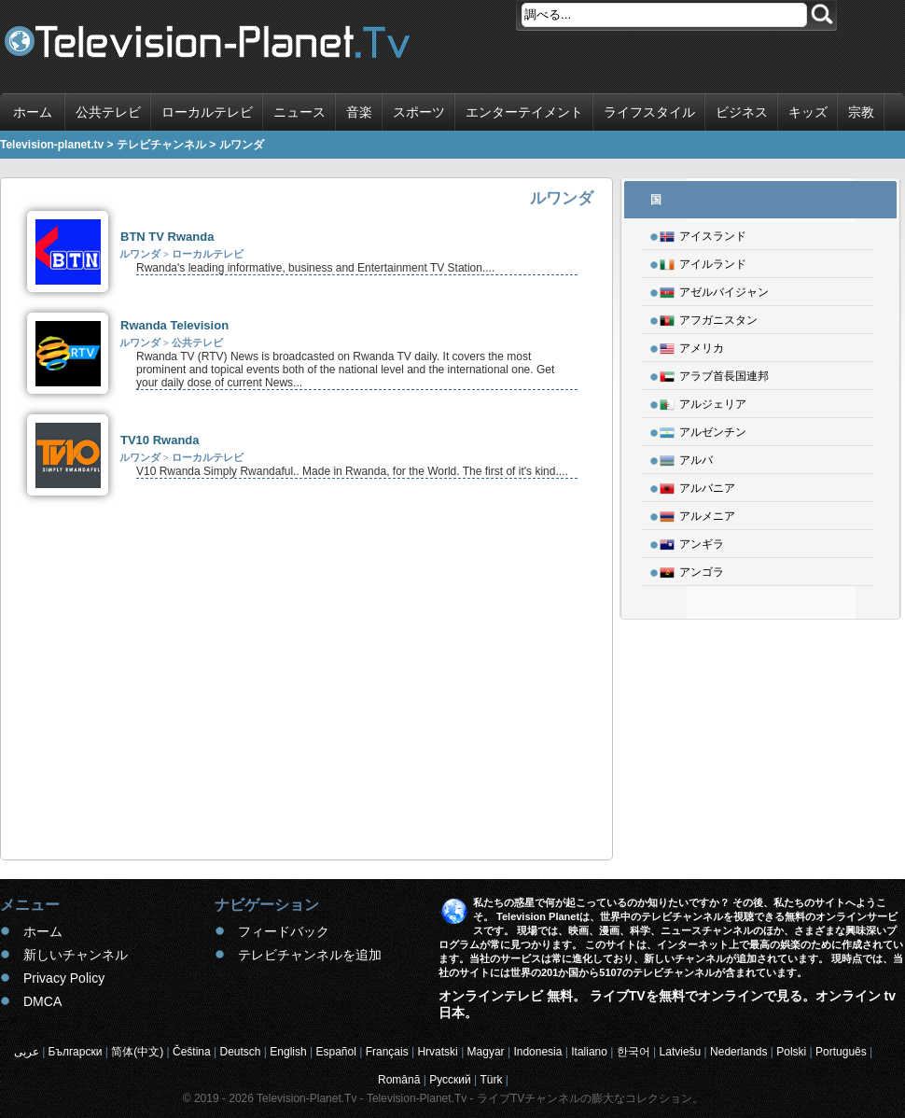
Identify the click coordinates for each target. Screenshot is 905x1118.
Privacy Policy (63, 978)
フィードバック (283, 931)
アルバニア (697, 485)
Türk (491, 1079)
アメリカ (692, 345)
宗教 (861, 112)
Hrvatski (437, 1051)
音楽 (359, 112)
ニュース (299, 112)
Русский (450, 1079)
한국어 (633, 1051)
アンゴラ (692, 569)
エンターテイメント (524, 112)
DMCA (42, 1001)
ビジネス (742, 112)
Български (76, 1051)
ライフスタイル (649, 112)
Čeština (192, 1051)
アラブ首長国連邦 (714, 373)
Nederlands (738, 1051)
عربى (26, 1051)
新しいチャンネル (75, 954)
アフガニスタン (709, 317)
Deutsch (239, 1051)
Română (399, 1079)
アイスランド (703, 233)
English (288, 1051)
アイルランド (703, 261)
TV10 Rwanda (160, 440)
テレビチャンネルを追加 (310, 954)
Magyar (486, 1051)
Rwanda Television (174, 325)
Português (841, 1051)
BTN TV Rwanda (167, 237)
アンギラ (692, 541)
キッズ (808, 112)
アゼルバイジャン (714, 289)
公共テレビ (108, 112)
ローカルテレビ (207, 112)
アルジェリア (703, 401)
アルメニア (697, 513)
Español (335, 1051)
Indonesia (537, 1051)
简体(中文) (137, 1051)
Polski (791, 1051)
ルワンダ (139, 253)
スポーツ (419, 112)
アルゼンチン (703, 429)
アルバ (686, 457)
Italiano (589, 1051)
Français (387, 1051)
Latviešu (681, 1051)
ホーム (32, 112)
